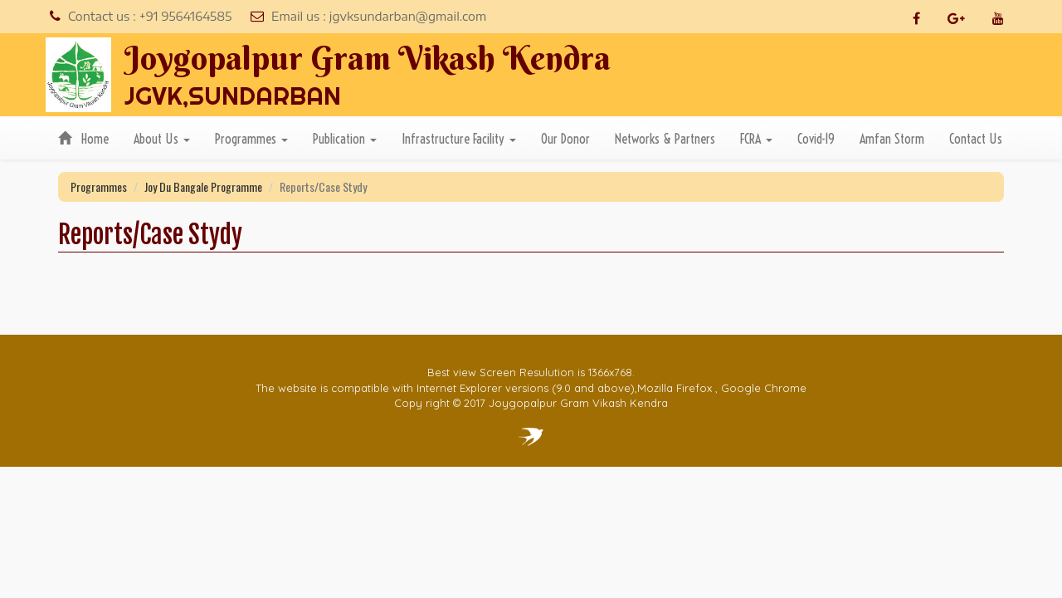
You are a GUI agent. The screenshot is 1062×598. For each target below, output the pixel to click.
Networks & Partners (665, 138)
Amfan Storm (892, 138)
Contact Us (975, 138)
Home (83, 138)
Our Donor (565, 138)
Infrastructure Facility (459, 138)
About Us (162, 138)
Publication (345, 138)
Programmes (251, 138)
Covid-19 (816, 138)
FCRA (756, 138)
